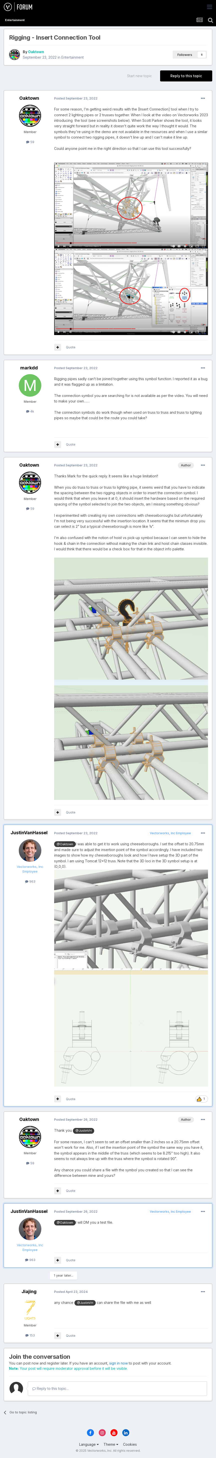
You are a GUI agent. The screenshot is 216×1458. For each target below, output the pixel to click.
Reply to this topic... (50, 1388)
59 (30, 142)
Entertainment (72, 57)
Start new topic (139, 76)
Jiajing (29, 1291)
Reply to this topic (186, 76)
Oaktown (36, 52)
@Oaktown (65, 844)
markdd (29, 367)
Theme (110, 1444)
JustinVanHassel (29, 832)
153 (30, 1335)
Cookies (130, 1444)
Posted (75, 98)
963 (30, 881)
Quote (70, 347)
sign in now (118, 1363)
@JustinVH (83, 1130)
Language (89, 1444)
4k (30, 411)
